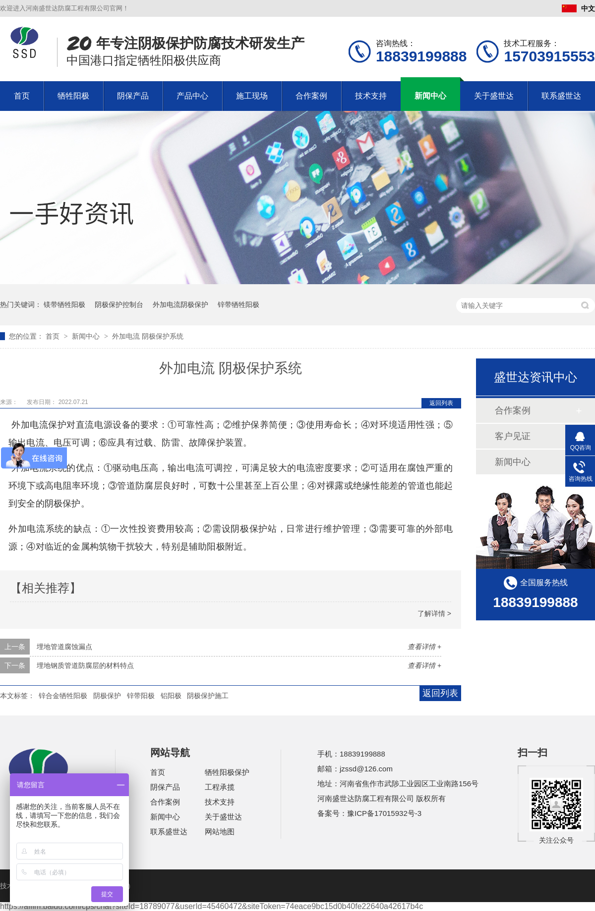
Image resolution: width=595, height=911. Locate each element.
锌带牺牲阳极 (238, 304)
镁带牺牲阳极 (64, 304)
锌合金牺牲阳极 (63, 696)
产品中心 (192, 96)
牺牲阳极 (73, 96)
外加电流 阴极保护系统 (147, 336)
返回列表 (441, 403)
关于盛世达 (494, 96)
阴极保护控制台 (119, 304)
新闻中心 (430, 96)
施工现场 (252, 96)
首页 (22, 96)
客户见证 (513, 436)
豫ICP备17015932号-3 (384, 813)
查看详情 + (424, 647)
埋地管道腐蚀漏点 (64, 647)
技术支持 (371, 96)
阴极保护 (107, 696)
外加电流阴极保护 (180, 304)
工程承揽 (220, 787)
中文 (578, 8)
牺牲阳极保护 (227, 772)
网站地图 (220, 831)
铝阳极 (171, 696)
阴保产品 (133, 96)
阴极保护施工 (208, 696)
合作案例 (311, 96)
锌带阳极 (141, 696)
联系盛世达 (561, 96)
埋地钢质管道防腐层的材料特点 (85, 665)
